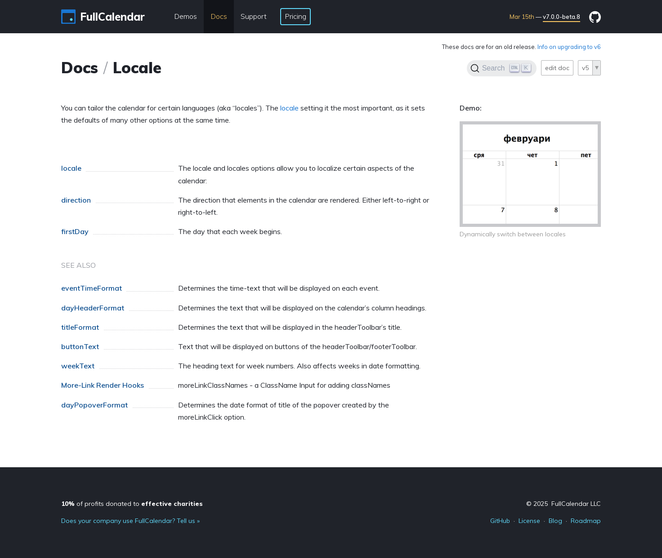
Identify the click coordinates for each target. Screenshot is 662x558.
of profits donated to (132, 504)
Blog (555, 521)
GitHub (500, 521)
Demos (185, 16)
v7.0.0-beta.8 (561, 16)
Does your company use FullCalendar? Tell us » (130, 521)
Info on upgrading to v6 (569, 46)
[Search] (502, 68)
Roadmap (586, 521)
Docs (218, 16)
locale (289, 107)
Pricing (295, 16)
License (529, 521)
